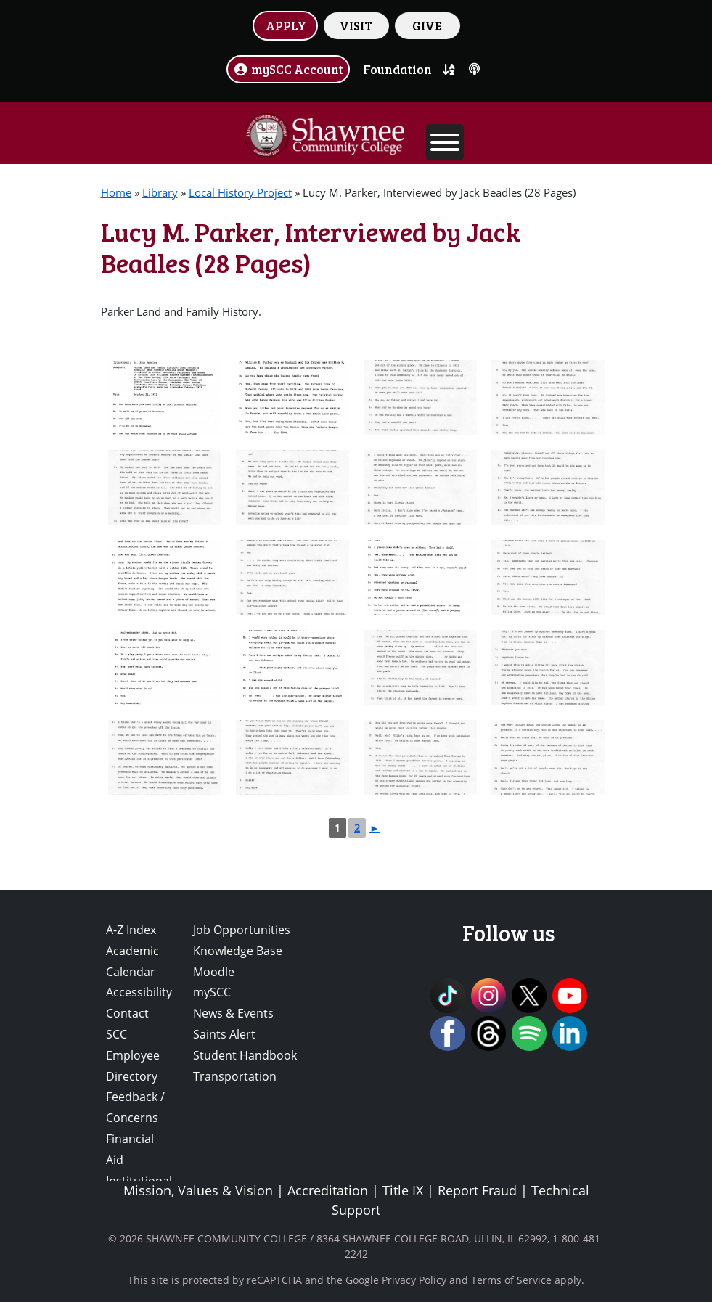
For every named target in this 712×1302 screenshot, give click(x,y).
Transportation (235, 1076)
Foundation (397, 69)
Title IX (402, 1190)
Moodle (213, 972)
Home (116, 192)
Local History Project (240, 192)
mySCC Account (288, 69)
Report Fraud (477, 1190)
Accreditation (327, 1190)
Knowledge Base (237, 951)
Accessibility (139, 992)
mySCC (212, 992)
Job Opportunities (241, 930)
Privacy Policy (414, 1280)
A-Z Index (131, 930)
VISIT (356, 25)
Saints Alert (224, 1034)
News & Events (233, 1013)
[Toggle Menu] (444, 142)
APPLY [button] (286, 25)
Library (160, 192)
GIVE (427, 25)
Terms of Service (511, 1280)
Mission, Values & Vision (198, 1190)
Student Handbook (245, 1055)
